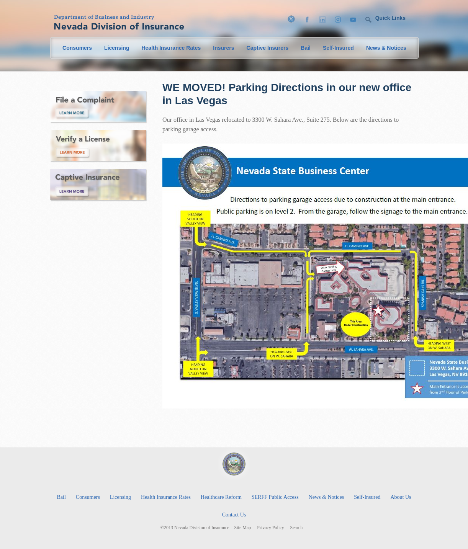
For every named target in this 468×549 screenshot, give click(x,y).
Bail (306, 48)
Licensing (116, 48)
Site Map (242, 527)
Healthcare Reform (221, 497)
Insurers (223, 48)
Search (296, 527)
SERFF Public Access (275, 497)
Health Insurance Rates (171, 48)
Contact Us (234, 515)
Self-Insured (338, 48)
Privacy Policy (270, 527)
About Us (400, 497)
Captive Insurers (268, 48)
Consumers (77, 48)
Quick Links (390, 18)
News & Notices (386, 48)
